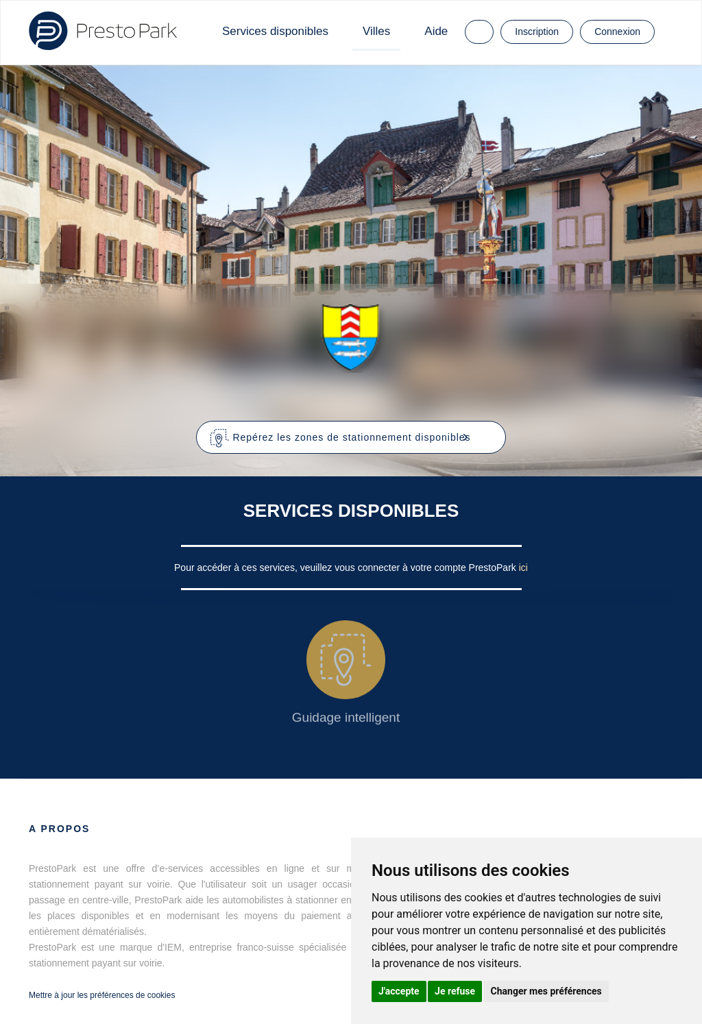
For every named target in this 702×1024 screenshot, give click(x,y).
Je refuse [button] (455, 991)
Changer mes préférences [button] (546, 991)
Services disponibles (275, 31)
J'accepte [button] (399, 991)
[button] (351, 437)
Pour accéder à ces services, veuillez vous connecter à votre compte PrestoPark (346, 567)
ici (523, 567)
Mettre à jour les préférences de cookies (102, 995)
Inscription (537, 31)
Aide (436, 31)
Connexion (617, 31)
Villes (376, 31)
